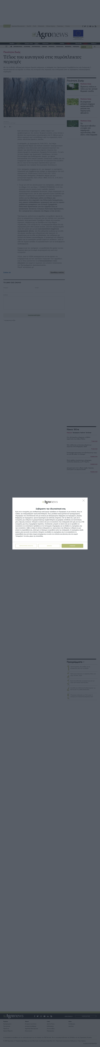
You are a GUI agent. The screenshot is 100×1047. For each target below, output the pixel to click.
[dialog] (50, 523)
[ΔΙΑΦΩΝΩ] (84, 501)
